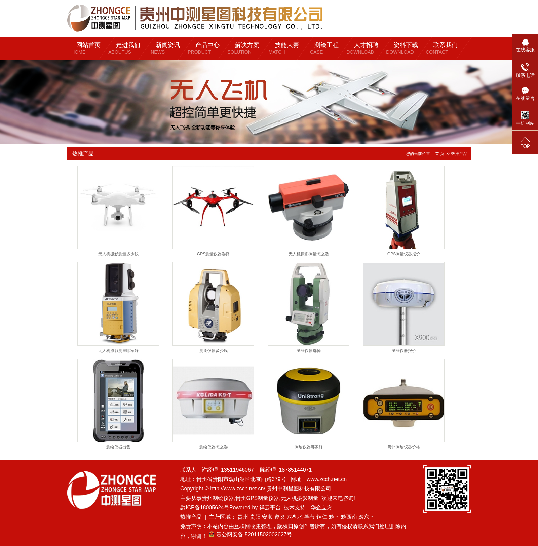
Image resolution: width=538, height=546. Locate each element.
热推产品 (191, 517)
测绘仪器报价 (404, 350)
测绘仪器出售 (118, 447)
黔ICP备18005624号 (204, 507)
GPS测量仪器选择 (213, 254)
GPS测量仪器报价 (403, 254)
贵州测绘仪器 (218, 498)
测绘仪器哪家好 (309, 447)
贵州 (242, 517)
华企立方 (321, 507)
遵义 (279, 517)
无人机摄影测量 (299, 498)
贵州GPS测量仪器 (257, 498)
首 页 (439, 153)
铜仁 (321, 517)
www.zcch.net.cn (327, 479)
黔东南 (366, 517)
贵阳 (255, 517)
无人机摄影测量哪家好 (118, 350)
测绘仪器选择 (309, 350)
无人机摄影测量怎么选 (309, 254)
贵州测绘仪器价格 (404, 447)
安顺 (267, 517)
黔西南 (349, 517)
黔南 (334, 517)
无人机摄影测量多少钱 (118, 254)
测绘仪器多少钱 (213, 350)
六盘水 (294, 517)
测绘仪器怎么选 (213, 447)
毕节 (309, 517)
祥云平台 (270, 507)
